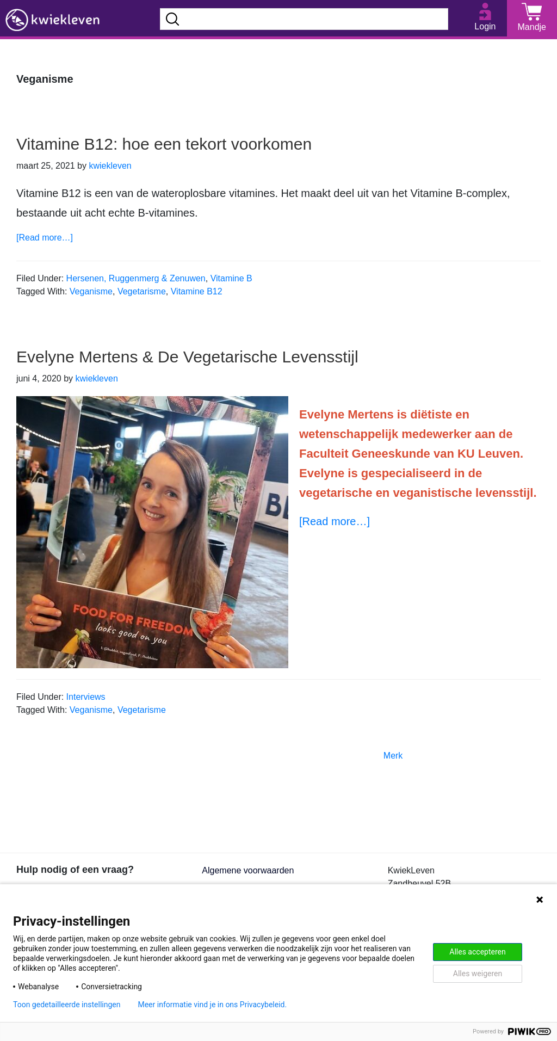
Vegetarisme (141, 291)
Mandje (532, 27)
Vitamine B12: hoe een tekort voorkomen (164, 144)
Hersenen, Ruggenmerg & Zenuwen (136, 278)
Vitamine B (231, 278)
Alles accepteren (477, 951)
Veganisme (91, 291)
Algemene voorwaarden (248, 870)
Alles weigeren (477, 973)
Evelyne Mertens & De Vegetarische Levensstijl (187, 357)
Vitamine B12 (196, 291)
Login (485, 26)
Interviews (86, 696)
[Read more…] (44, 237)
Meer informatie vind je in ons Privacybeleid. (212, 1004)
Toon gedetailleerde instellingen (66, 1004)
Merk (393, 755)
